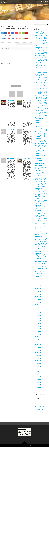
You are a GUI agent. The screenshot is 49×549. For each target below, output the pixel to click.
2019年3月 (38, 329)
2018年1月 (38, 366)
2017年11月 (38, 371)
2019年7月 (38, 318)
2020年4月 (38, 294)
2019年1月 (38, 334)
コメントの (39, 406)
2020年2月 (38, 299)
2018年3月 (38, 361)
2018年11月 (38, 339)
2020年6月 (38, 289)
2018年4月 (38, 358)
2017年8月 (38, 379)
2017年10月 (38, 374)
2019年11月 (38, 307)
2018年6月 (38, 353)
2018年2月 (38, 363)
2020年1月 (38, 302)
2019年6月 (38, 321)
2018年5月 (38, 355)
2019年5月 (38, 323)
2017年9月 (38, 377)
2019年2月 (38, 331)
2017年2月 (38, 387)
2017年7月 (38, 382)
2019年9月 (38, 313)
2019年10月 (38, 310)
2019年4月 (38, 326)
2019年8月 (38, 315)
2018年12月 (38, 337)
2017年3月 (38, 385)
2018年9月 (38, 345)
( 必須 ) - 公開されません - (5, 63)
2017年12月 (38, 369)
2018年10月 (38, 342)
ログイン (37, 401)
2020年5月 (38, 291)
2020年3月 (38, 297)
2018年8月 (38, 347)
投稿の (38, 404)
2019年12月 (38, 305)
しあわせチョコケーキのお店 (7, 1)
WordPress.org (39, 409)
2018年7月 (38, 350)
